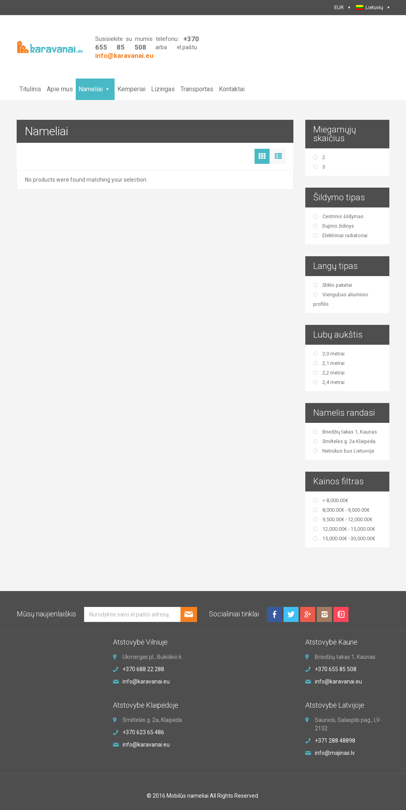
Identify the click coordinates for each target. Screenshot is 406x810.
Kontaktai (232, 89)
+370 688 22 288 (143, 669)
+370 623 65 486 (143, 732)
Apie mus (60, 89)
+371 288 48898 (335, 740)
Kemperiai (131, 89)
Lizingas (163, 89)
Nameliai (91, 89)
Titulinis (30, 89)
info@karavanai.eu (146, 681)
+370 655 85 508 (335, 669)
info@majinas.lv (335, 753)
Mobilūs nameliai (188, 796)
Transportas (196, 89)
